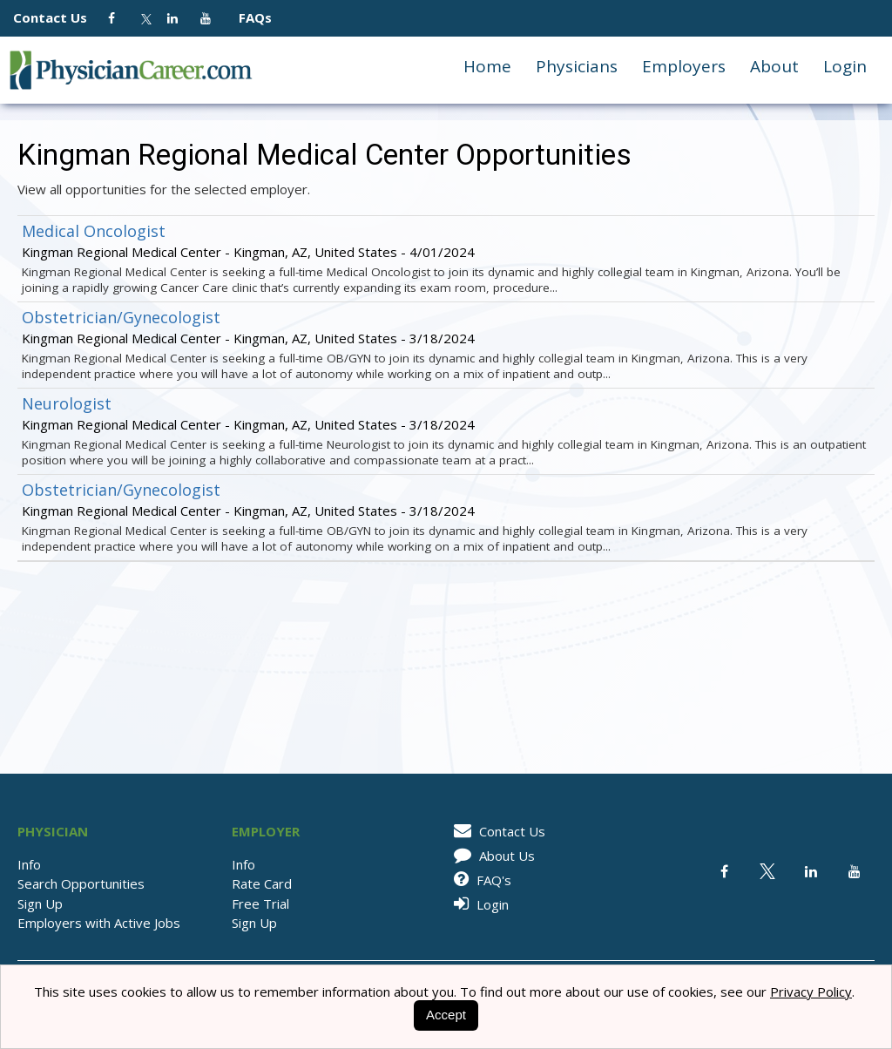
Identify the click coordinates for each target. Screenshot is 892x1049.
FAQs (248, 17)
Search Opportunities (81, 883)
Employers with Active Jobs (98, 922)
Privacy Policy (811, 991)
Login (845, 66)
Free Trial (260, 903)
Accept (446, 1014)
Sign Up (40, 903)
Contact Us (59, 17)
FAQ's (479, 880)
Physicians (577, 66)
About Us (491, 855)
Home (487, 66)
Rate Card (262, 883)
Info (29, 864)
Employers (684, 66)
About (774, 66)
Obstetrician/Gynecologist (121, 317)
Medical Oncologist (94, 230)
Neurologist (67, 403)
